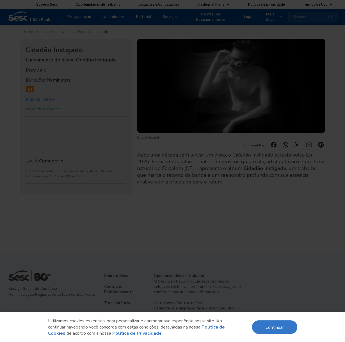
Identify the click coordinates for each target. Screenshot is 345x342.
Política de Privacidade (137, 333)
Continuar (275, 327)
